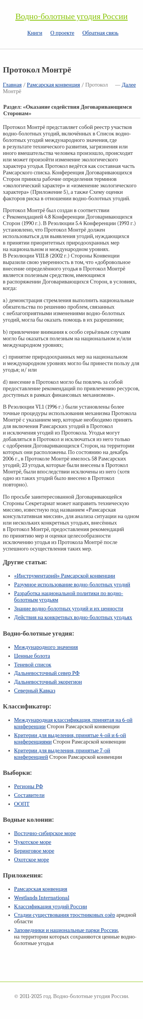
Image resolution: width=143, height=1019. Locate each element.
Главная (12, 85)
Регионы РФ (28, 786)
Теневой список (32, 665)
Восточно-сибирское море (45, 833)
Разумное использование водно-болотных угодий (72, 584)
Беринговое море (34, 851)
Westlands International (41, 898)
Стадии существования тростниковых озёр (64, 915)
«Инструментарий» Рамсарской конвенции (64, 576)
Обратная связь (100, 33)
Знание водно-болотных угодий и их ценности (68, 608)
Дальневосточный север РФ (47, 673)
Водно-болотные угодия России (71, 16)
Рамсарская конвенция (53, 85)
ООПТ (22, 804)
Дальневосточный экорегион (48, 682)
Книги (34, 33)
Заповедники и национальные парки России (66, 930)
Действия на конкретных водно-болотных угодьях (73, 617)
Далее (129, 85)
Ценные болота (32, 656)
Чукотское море (32, 842)
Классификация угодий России (50, 906)
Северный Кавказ (34, 690)
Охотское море (31, 859)
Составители (29, 795)
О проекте (62, 33)
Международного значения (46, 647)
